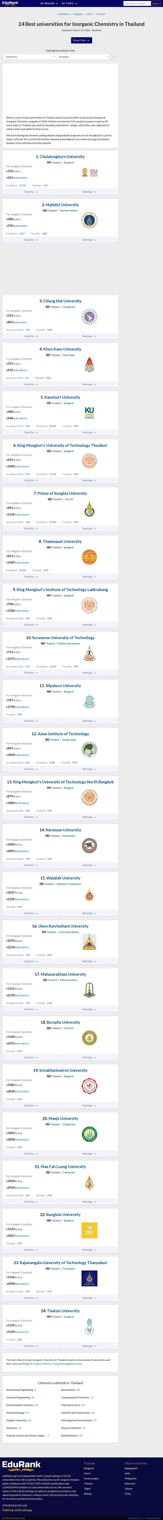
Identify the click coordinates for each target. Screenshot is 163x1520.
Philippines (131, 1478)
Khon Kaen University (60, 349)
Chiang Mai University (60, 301)
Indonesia (130, 1483)
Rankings (89, 191)
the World (21, 177)
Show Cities (81, 40)
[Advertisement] (30, 91)
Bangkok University (60, 1214)
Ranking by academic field (60, 50)
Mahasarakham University (60, 974)
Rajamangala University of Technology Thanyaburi (60, 1262)
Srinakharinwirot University (60, 1070)
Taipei (87, 1488)
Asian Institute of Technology (60, 733)
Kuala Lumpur (91, 1478)
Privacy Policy (153, 1518)
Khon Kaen (76, 1363)
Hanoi (87, 1473)
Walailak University (60, 878)
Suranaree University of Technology (60, 637)
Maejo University (60, 1118)
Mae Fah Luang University (60, 1166)
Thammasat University (60, 541)
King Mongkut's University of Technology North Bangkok (60, 782)
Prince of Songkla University (60, 493)
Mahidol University (60, 204)
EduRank (96, 30)
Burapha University (60, 1022)
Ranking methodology (17, 1510)
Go (113, 56)
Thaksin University (60, 1310)
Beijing (88, 1493)
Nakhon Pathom (42, 1363)
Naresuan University (60, 830)
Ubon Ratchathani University (60, 926)
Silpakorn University (60, 685)
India (127, 1473)
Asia (89, 13)
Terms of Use (135, 1518)
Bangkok (27, 1363)
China (128, 1493)
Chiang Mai (58, 1363)
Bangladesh (131, 1468)
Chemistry (63, 13)
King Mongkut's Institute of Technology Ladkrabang (60, 589)
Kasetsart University (60, 397)
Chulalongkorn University (60, 156)
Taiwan (128, 1488)
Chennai (88, 1483)
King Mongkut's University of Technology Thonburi (60, 445)
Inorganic (78, 13)
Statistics (31, 191)
